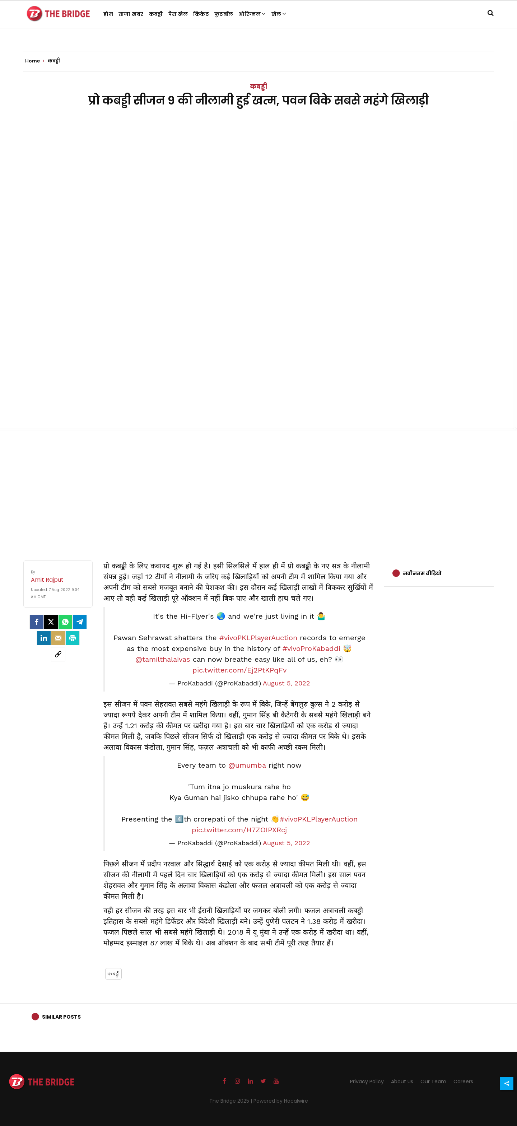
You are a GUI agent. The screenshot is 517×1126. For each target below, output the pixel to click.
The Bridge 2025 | (231, 1100)
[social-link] (58, 654)
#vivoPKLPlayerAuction (258, 637)
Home (35, 61)
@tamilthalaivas (162, 659)
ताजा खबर (131, 14)
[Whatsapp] (65, 622)
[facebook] (36, 622)
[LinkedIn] (44, 638)
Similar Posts (61, 1016)
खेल (279, 14)
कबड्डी (156, 14)
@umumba (247, 765)
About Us (402, 1081)
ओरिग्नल (252, 14)
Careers (463, 1081)
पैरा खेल (178, 14)
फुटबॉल (223, 14)
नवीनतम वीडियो (422, 573)
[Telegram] (80, 622)
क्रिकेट (201, 14)
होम (108, 14)
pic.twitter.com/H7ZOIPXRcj (239, 829)
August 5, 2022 (286, 683)
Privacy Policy (367, 1081)
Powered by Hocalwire (280, 1100)
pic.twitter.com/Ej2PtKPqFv (239, 670)
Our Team (433, 1081)
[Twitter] (51, 622)
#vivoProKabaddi (311, 648)
